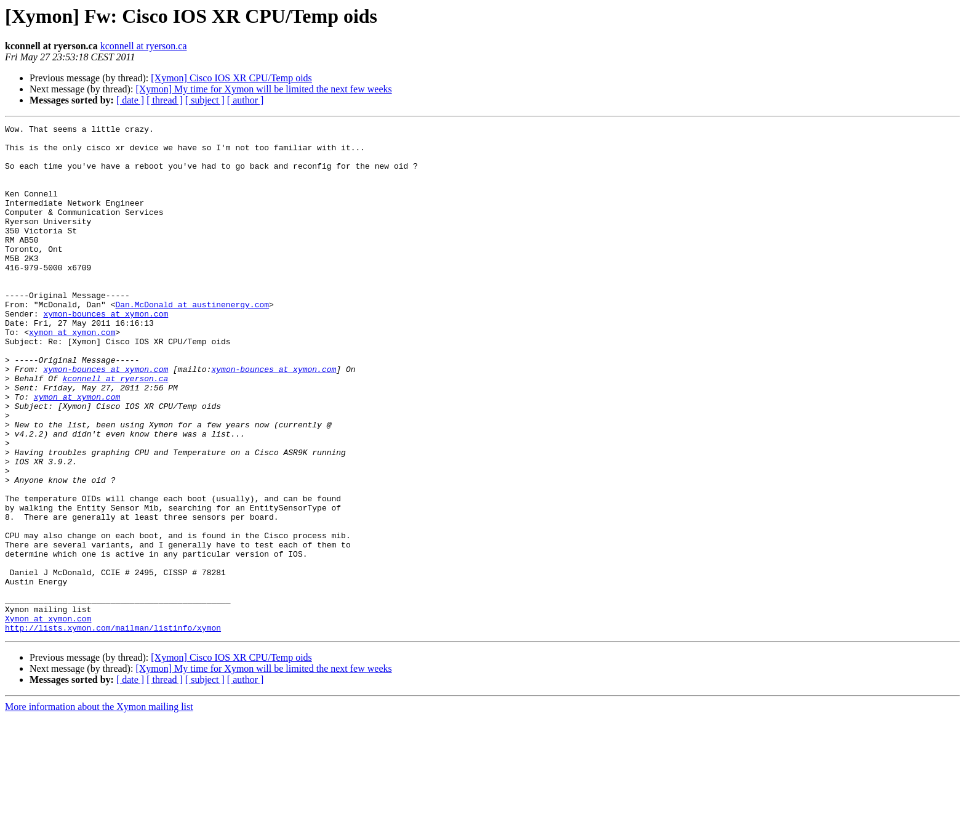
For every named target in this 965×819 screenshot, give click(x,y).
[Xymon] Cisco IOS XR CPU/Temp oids (231, 78)
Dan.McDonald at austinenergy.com (192, 341)
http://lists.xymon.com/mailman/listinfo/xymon (113, 729)
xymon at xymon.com (72, 374)
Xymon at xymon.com (48, 718)
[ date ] (130, 100)
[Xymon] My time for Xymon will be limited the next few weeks (263, 89)
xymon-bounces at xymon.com (105, 352)
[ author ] (245, 100)
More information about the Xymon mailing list (99, 808)
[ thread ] (164, 100)
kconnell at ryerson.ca (143, 46)
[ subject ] (205, 100)
